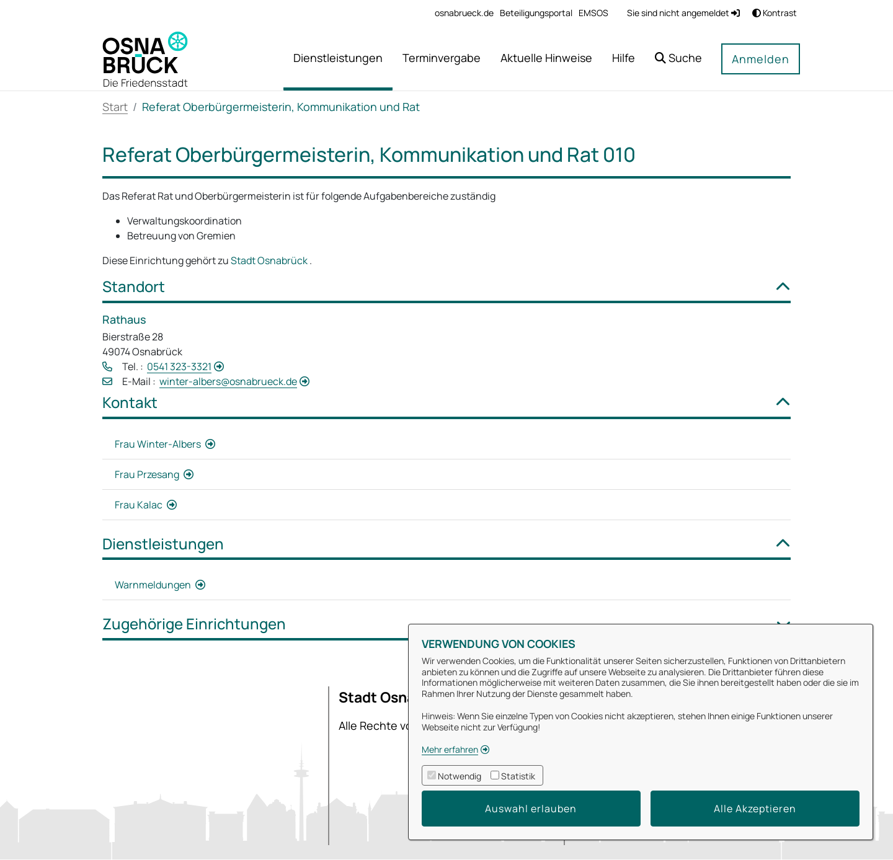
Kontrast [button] (774, 13)
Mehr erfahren (450, 749)
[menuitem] (464, 12)
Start (115, 106)
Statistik (518, 776)
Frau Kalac (139, 505)
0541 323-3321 (179, 366)
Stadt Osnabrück (270, 260)
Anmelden (760, 58)
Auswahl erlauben (531, 808)
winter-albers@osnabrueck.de (228, 381)
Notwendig (459, 776)
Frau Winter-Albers (159, 444)
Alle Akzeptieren (755, 808)
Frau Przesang (148, 474)
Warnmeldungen (154, 585)
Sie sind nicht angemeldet (683, 13)
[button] (678, 59)
